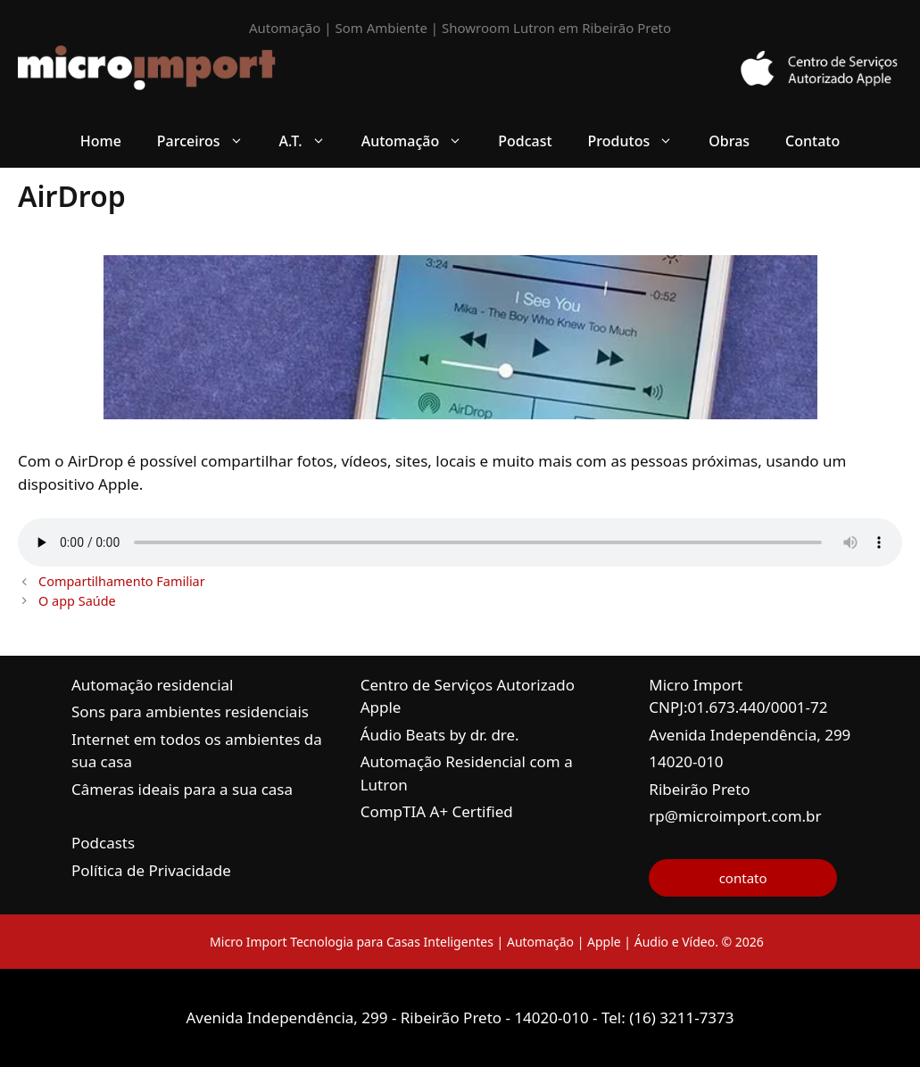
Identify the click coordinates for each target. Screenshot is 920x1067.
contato (743, 878)
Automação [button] (421, 141)
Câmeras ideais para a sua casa (182, 789)
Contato (812, 141)
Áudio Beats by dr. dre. (440, 734)
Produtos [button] (640, 141)
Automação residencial (152, 684)
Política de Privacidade (151, 870)
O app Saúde (77, 600)
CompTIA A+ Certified (437, 811)
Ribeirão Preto (699, 789)
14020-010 (686, 761)
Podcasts (103, 842)
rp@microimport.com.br (735, 816)
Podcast (524, 141)
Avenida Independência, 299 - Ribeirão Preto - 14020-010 (389, 1017)
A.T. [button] (311, 141)
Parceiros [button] (209, 141)
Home (100, 141)
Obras (729, 141)
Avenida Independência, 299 (749, 734)
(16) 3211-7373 (681, 1017)
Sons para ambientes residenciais (190, 711)
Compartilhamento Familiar (121, 581)
